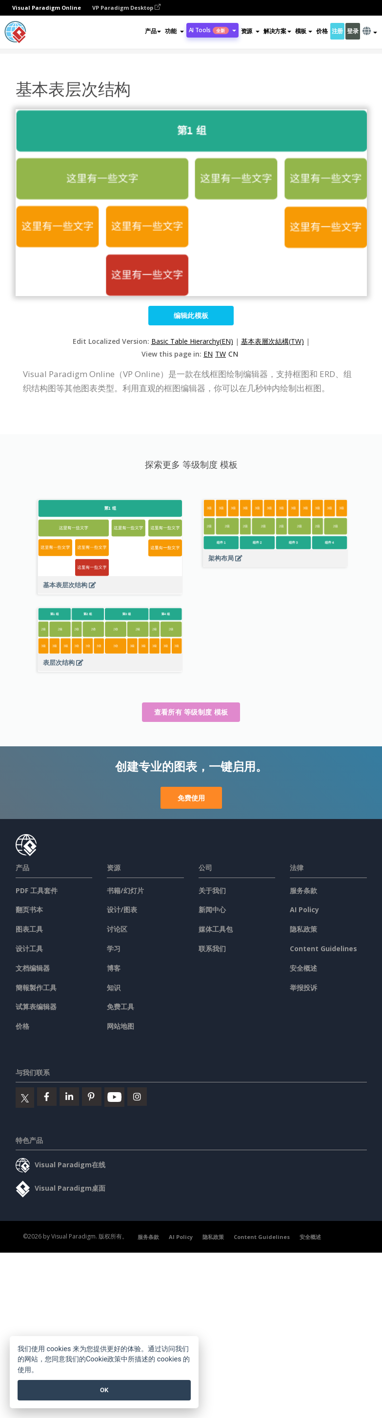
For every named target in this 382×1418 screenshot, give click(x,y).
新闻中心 (212, 909)
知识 (114, 987)
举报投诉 (303, 987)
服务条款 (303, 890)
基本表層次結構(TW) (272, 341)
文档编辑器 (33, 968)
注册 (337, 31)
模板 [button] (303, 31)
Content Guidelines (323, 948)
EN (208, 354)
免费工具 (120, 1006)
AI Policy (304, 909)
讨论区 (117, 929)
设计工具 (29, 948)
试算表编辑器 (36, 1006)
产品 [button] (153, 31)
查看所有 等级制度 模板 (191, 712)
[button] (174, 31)
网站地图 (120, 1026)
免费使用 (191, 797)
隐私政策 (303, 929)
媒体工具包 (216, 929)
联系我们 (212, 948)
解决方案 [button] (277, 31)
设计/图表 (122, 909)
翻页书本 (29, 909)
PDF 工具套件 (37, 890)
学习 (114, 948)
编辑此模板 (191, 315)
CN (233, 354)
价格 (321, 31)
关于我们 (212, 890)
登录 (352, 31)
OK (104, 1390)
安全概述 (303, 968)
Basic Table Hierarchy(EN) (192, 341)
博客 (114, 968)
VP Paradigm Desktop (126, 7)
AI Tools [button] (212, 30)
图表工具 (29, 929)
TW (220, 354)
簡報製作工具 (36, 987)
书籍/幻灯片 (125, 890)
